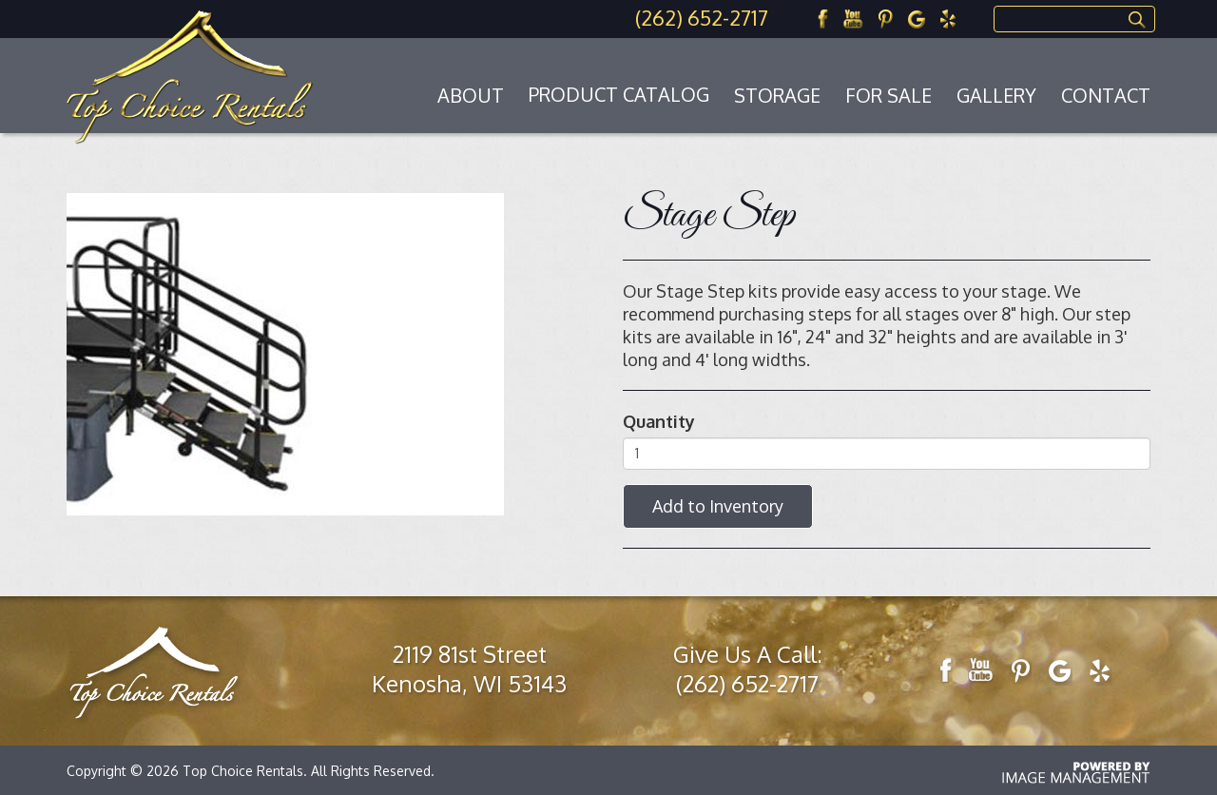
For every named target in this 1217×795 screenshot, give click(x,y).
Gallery (996, 95)
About (470, 95)
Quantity (659, 421)
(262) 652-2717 (701, 17)
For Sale (888, 95)
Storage (777, 95)
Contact (1105, 95)
